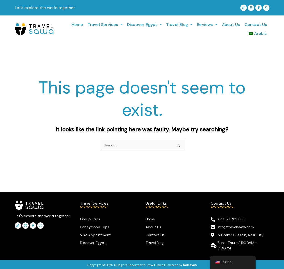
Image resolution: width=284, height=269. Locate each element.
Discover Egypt (144, 24)
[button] (105, 24)
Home (77, 24)
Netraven (190, 264)
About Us (231, 24)
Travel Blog (179, 24)
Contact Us (256, 24)
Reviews (207, 24)
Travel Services (105, 24)
